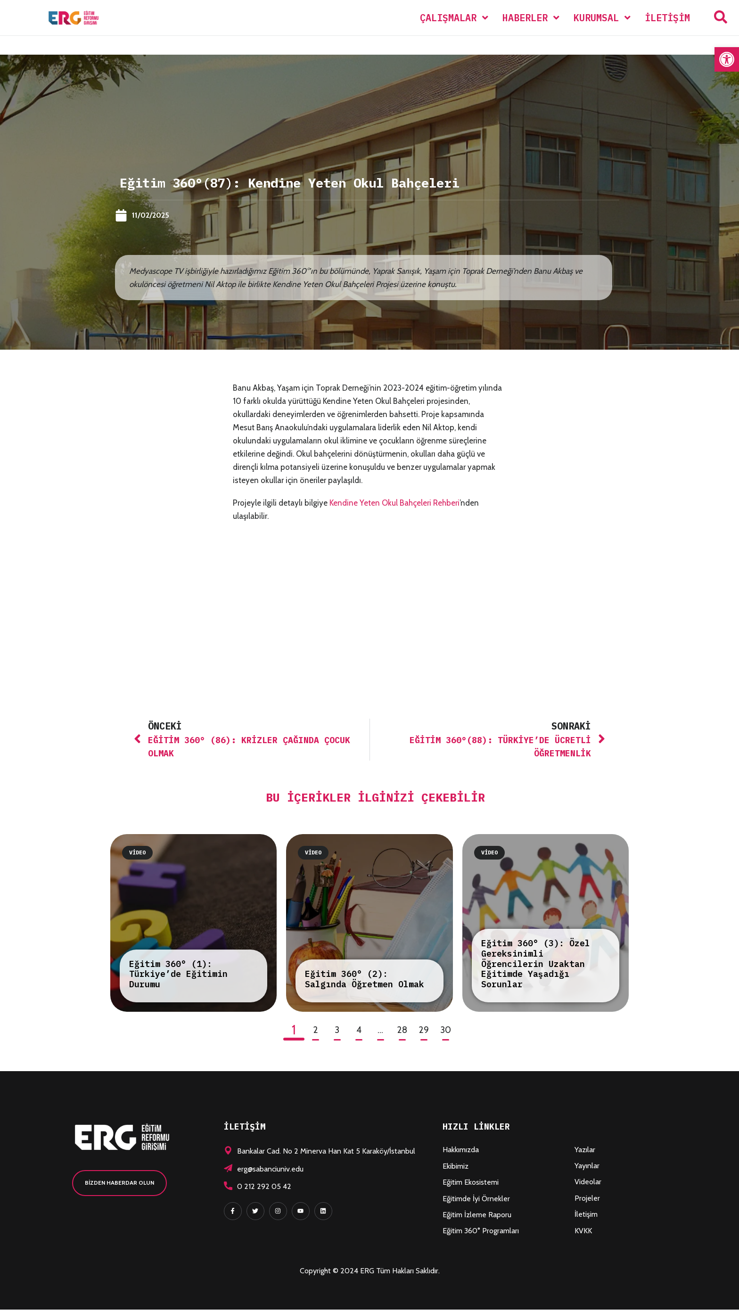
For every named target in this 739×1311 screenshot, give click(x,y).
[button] (726, 59)
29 (424, 1030)
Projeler (587, 1199)
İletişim (586, 1215)
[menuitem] (454, 18)
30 (445, 1030)
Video (137, 852)
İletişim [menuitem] (667, 18)
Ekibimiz (455, 1167)
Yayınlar (587, 1167)
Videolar (588, 1183)
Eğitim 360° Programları (481, 1232)
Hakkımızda (461, 1151)
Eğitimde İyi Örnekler (476, 1199)
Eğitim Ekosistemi (471, 1183)
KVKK (583, 1231)
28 (402, 1030)
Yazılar (585, 1150)
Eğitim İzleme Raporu (477, 1216)
